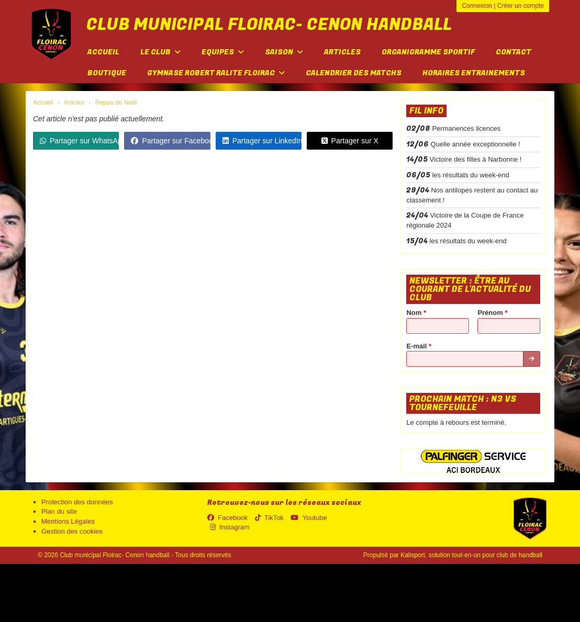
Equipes (223, 52)
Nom (416, 312)
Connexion (477, 5)
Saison (284, 52)
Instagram (230, 527)
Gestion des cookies (72, 531)
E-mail (418, 346)
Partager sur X (349, 141)
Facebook (227, 518)
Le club (160, 52)
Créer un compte (520, 5)
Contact (513, 52)
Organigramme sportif (428, 52)
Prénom (492, 312)
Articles (342, 52)
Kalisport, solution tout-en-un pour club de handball (471, 555)
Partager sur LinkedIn (262, 141)
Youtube (309, 518)
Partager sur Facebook (170, 141)
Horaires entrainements (473, 72)
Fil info (426, 111)
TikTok (269, 518)
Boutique (106, 72)
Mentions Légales (68, 521)
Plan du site (59, 511)
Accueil (103, 52)
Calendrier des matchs (353, 72)
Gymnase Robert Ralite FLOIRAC (216, 72)
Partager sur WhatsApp (79, 141)
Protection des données (77, 502)
